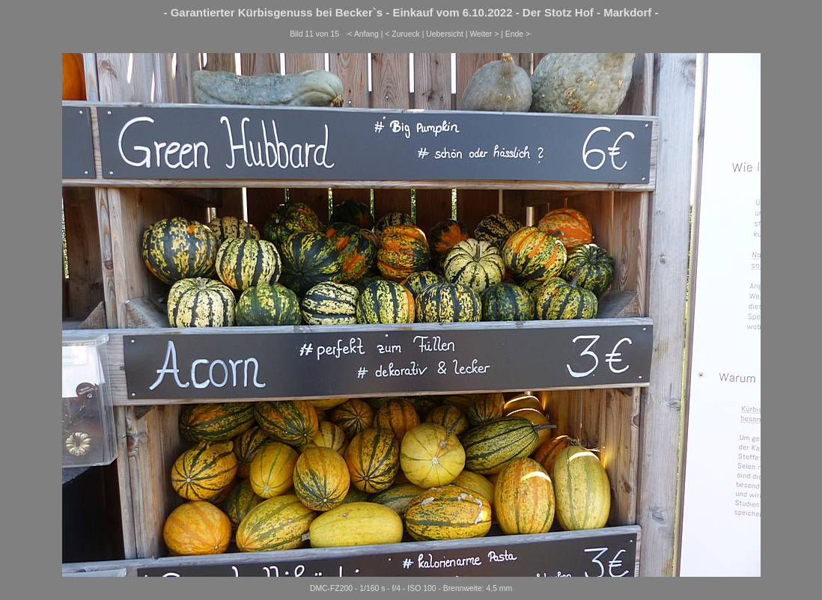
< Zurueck (402, 34)
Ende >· (518, 34)
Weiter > (484, 34)
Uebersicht (444, 34)
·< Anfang (362, 34)
